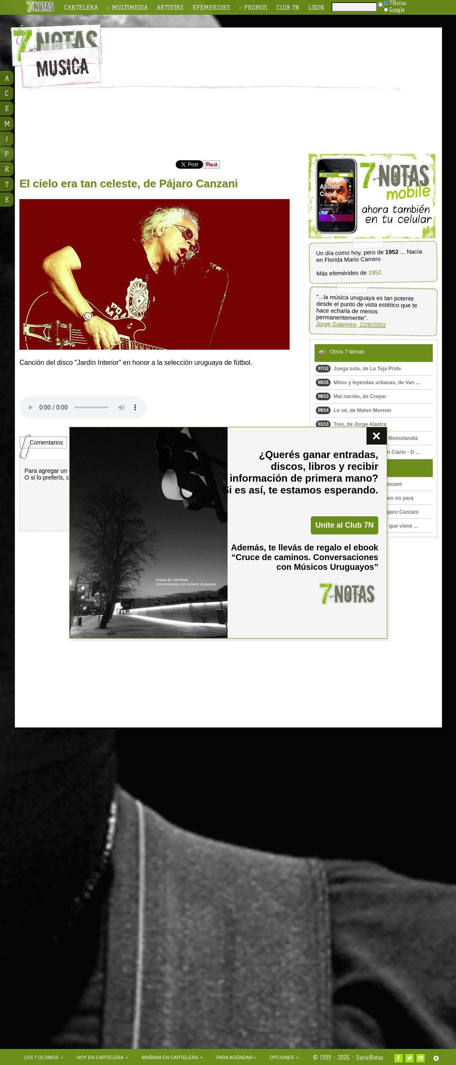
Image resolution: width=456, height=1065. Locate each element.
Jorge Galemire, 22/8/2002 (351, 325)
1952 (374, 272)
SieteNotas (369, 1057)
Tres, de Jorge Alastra (351, 424)
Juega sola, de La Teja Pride (358, 368)
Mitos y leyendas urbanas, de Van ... (368, 382)
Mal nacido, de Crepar (351, 396)
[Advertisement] (245, 91)
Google (394, 9)
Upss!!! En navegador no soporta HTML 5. (82, 407)
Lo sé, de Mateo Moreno (353, 410)
